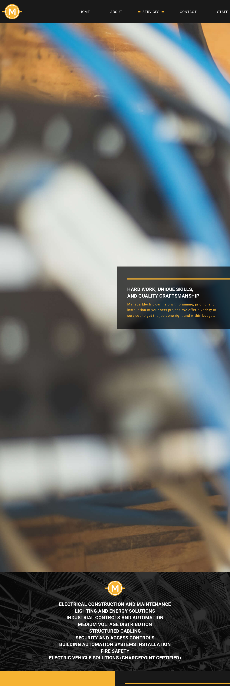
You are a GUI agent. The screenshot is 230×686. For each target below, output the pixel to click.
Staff (222, 12)
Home (85, 12)
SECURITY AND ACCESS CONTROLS (115, 638)
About (116, 12)
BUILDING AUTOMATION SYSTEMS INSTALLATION (115, 644)
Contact (188, 12)
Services (151, 12)
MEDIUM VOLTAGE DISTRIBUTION (115, 624)
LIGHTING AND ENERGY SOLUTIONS (115, 611)
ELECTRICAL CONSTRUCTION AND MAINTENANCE (115, 604)
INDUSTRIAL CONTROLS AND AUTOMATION (115, 617)
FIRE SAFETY (115, 651)
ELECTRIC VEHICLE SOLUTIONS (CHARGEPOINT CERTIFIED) (115, 658)
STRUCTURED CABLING (115, 631)
